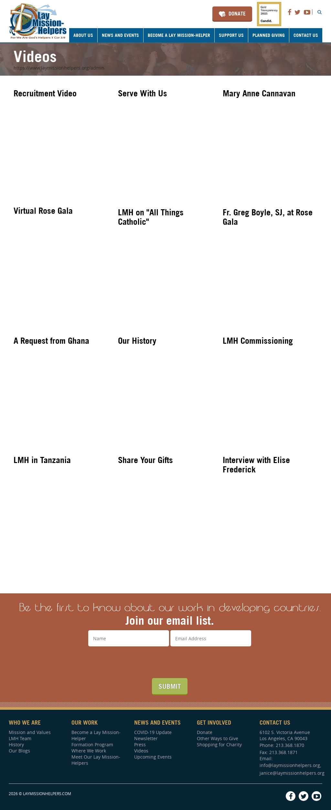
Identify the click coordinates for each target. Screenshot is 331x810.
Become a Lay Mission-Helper (179, 35)
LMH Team (20, 738)
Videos (141, 751)
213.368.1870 (290, 745)
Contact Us (306, 35)
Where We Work (88, 751)
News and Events (120, 35)
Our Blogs (19, 751)
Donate (237, 13)
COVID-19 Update (153, 732)
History (16, 744)
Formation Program (92, 744)
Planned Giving (268, 35)
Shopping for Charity (219, 744)
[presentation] (170, 662)
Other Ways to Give (217, 738)
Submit (169, 686)
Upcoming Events (153, 757)
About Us (83, 35)
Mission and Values (30, 732)
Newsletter (146, 738)
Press (140, 744)
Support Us (231, 35)
